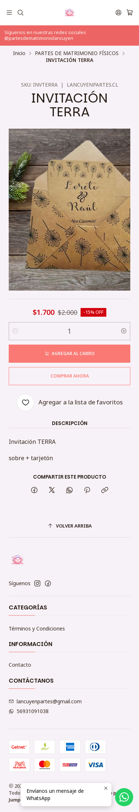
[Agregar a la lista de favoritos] (70, 402)
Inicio (19, 53)
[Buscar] (20, 12)
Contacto (20, 664)
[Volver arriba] (69, 526)
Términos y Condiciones (37, 628)
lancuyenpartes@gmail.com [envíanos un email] (45, 701)
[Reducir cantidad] (15, 331)
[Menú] (9, 12)
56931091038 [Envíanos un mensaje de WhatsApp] (29, 711)
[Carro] (130, 12)
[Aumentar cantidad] (124, 331)
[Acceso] (118, 12)
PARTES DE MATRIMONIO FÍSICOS (77, 53)
